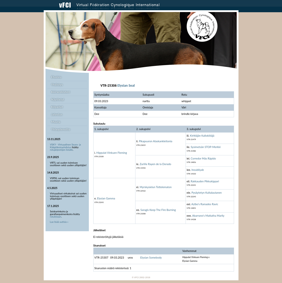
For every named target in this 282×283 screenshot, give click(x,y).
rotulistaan (55, 216)
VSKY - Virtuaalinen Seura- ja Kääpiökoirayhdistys (65, 146)
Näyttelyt (57, 99)
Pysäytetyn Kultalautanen (207, 192)
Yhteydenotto (60, 129)
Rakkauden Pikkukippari (205, 181)
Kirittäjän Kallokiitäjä (202, 135)
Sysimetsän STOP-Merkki (205, 147)
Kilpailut (57, 107)
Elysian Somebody (151, 257)
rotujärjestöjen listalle (61, 149)
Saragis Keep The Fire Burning (158, 209)
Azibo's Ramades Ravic (204, 204)
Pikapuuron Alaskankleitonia (155, 141)
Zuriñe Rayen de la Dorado (155, 164)
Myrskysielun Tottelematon (156, 187)
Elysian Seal (126, 85)
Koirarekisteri (60, 92)
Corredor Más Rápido (203, 158)
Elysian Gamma (106, 198)
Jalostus (56, 114)
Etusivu (56, 77)
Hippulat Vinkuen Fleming (111, 152)
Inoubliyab (198, 169)
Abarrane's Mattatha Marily (208, 215)
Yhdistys (57, 84)
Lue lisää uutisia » (59, 221)
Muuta (55, 122)
